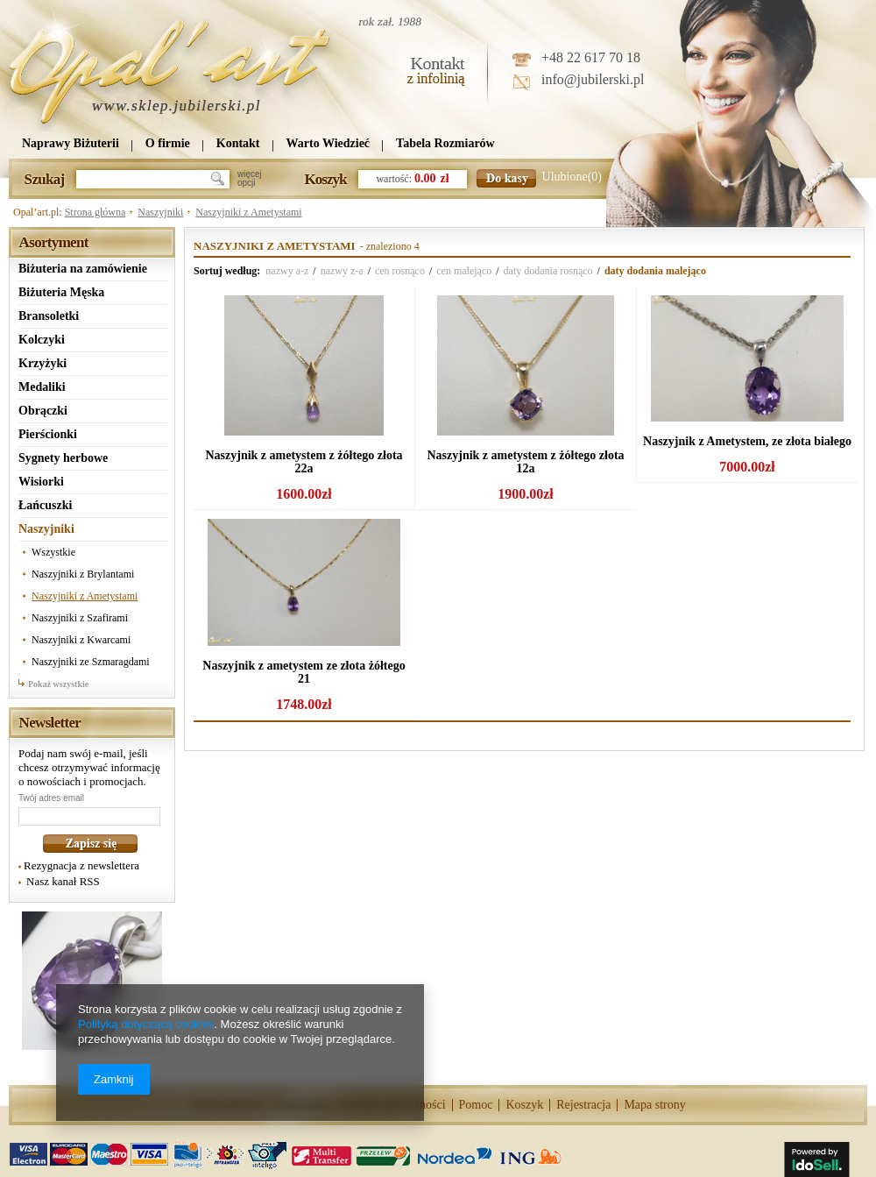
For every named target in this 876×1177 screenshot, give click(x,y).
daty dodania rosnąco (548, 271)
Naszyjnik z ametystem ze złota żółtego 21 (303, 672)
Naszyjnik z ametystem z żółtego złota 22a (303, 462)
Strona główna (95, 212)
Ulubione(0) (572, 176)
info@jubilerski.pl (592, 79)
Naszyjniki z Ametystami (248, 212)
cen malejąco (463, 271)
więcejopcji (249, 179)
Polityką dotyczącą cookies (146, 1024)
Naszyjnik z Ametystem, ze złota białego (747, 441)
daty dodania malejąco (655, 271)
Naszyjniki (160, 212)
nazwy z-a (342, 271)
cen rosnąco (400, 271)
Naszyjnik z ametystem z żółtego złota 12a (525, 462)
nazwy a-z (286, 271)
